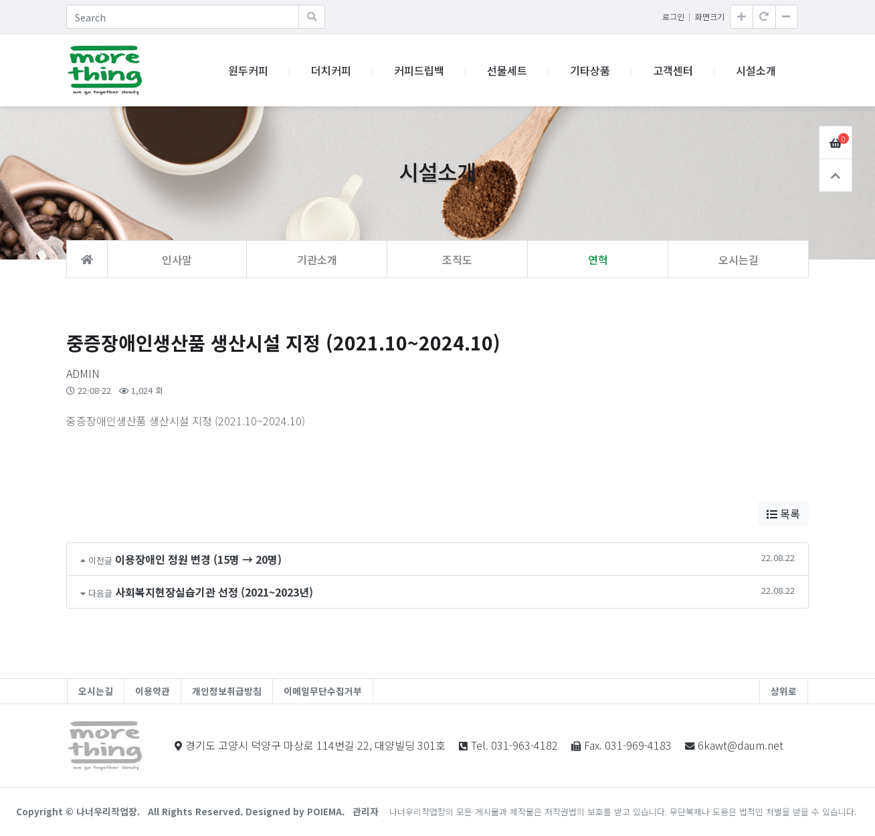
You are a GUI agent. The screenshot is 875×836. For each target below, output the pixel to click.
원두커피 (248, 70)
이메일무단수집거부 (323, 691)
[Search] (182, 17)
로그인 (673, 16)
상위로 (784, 691)
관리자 (366, 811)
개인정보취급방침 (227, 691)
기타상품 (590, 70)
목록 (783, 514)
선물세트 (507, 70)
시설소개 (756, 70)
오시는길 (95, 691)
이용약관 (152, 691)
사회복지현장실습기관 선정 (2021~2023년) (214, 592)
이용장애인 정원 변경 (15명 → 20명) (198, 559)
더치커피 (331, 70)
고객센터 (673, 70)
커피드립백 (419, 70)
